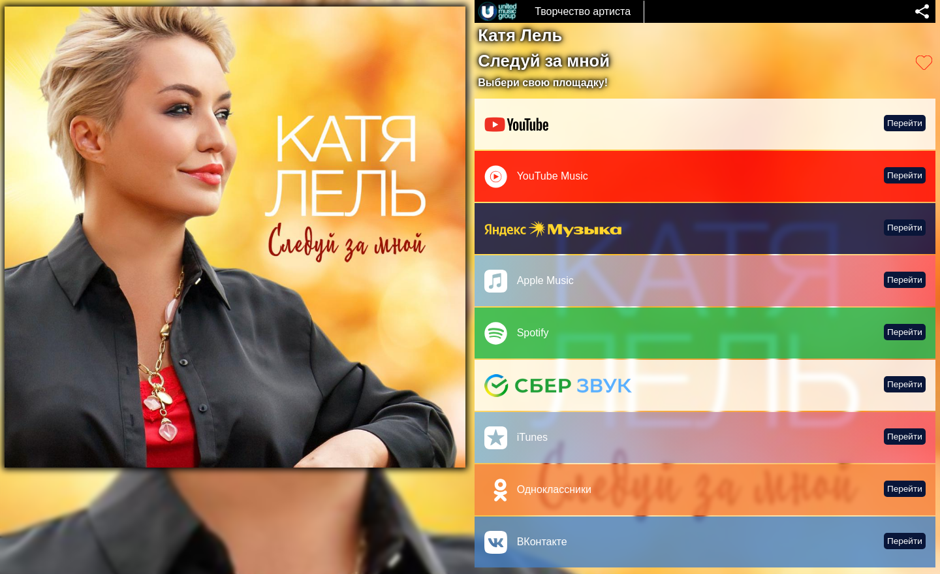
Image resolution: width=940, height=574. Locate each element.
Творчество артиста (583, 11)
